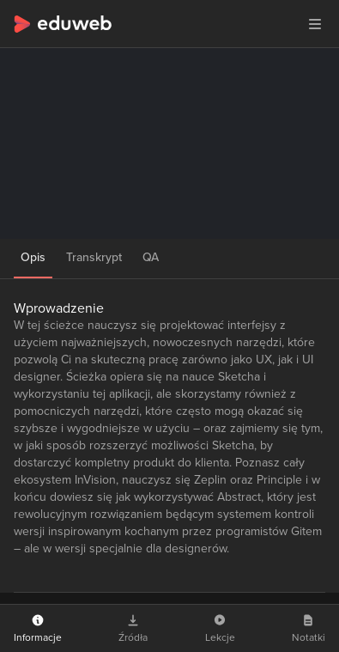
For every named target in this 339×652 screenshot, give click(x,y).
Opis (33, 257)
